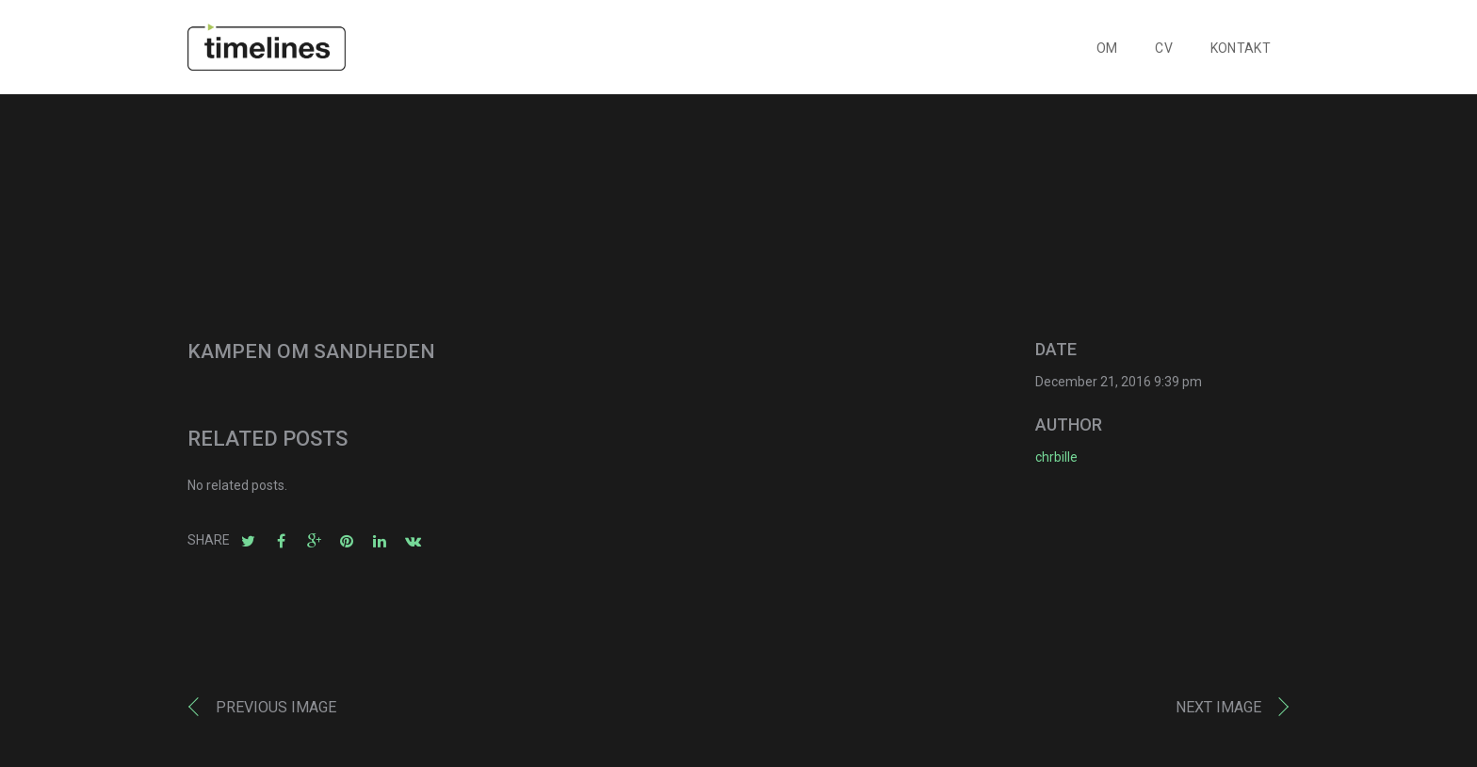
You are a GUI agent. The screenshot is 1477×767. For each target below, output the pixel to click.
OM (1107, 48)
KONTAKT (1240, 48)
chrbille (1056, 457)
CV (1164, 48)
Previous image (276, 707)
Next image (1218, 707)
